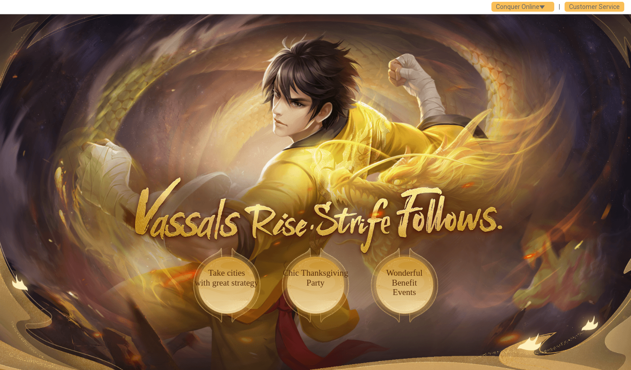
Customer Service (594, 6)
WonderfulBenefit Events (404, 282)
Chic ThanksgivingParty (315, 277)
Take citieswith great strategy (227, 277)
